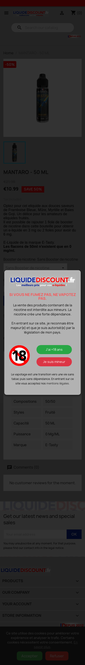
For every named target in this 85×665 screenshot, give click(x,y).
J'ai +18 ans (54, 349)
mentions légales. (58, 383)
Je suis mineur (54, 362)
